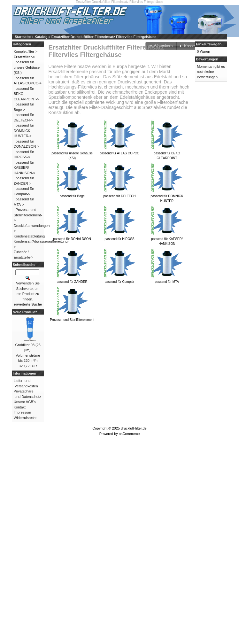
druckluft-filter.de (134, 428)
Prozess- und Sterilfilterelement (72, 318)
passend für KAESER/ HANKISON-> (24, 167)
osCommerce (129, 434)
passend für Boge (72, 194)
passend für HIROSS (119, 237)
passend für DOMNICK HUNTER (166, 197)
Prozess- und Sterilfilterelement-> (28, 215)
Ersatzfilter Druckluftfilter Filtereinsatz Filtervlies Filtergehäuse (103, 37)
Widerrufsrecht (25, 418)
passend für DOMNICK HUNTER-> (24, 130)
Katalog (41, 37)
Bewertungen (207, 59)
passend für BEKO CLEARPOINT (167, 154)
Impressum (22, 412)
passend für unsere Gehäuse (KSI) (72, 154)
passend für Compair (119, 279)
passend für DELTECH (119, 194)
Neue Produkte (25, 312)
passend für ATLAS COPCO (120, 151)
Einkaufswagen (208, 44)
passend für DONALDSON (72, 237)
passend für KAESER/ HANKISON (167, 239)
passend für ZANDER (72, 279)
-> (24, 57)
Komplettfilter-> (25, 51)
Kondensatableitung (29, 236)
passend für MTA (167, 279)
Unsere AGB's (25, 402)
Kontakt (20, 407)
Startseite (23, 37)
